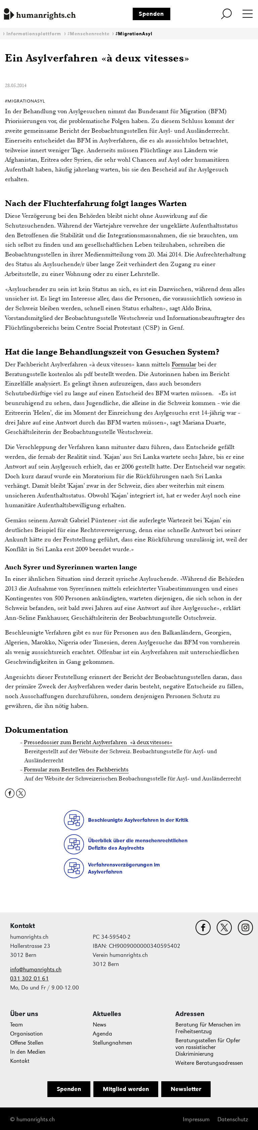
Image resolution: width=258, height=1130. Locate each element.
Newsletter (186, 1089)
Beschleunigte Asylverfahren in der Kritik (138, 820)
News (99, 1024)
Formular (184, 364)
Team (16, 1024)
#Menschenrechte (89, 34)
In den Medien (27, 1051)
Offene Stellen (26, 1042)
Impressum (196, 1119)
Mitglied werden (126, 1089)
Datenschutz (232, 1119)
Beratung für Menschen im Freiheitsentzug (208, 1028)
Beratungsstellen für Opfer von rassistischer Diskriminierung (207, 1047)
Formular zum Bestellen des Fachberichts (76, 769)
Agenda (102, 1033)
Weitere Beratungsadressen (209, 1062)
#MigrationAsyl (134, 34)
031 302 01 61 (29, 978)
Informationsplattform (33, 34)
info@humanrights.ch (35, 969)
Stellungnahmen (112, 1042)
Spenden (151, 13)
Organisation (26, 1033)
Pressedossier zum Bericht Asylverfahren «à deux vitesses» (98, 742)
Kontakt (20, 1060)
